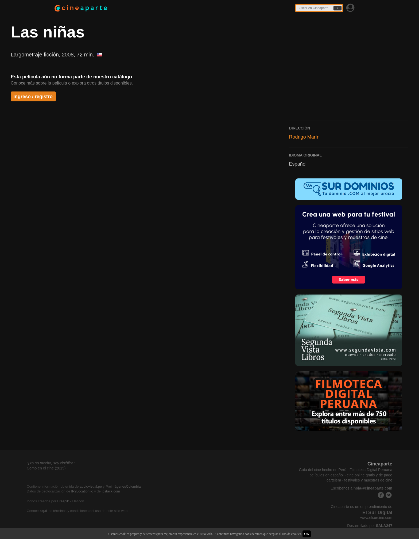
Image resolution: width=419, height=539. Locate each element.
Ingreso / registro (33, 96)
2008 (68, 55)
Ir (337, 8)
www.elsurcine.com (376, 517)
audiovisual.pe (91, 486)
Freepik (63, 501)
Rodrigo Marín (304, 137)
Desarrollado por (369, 525)
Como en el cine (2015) (46, 468)
